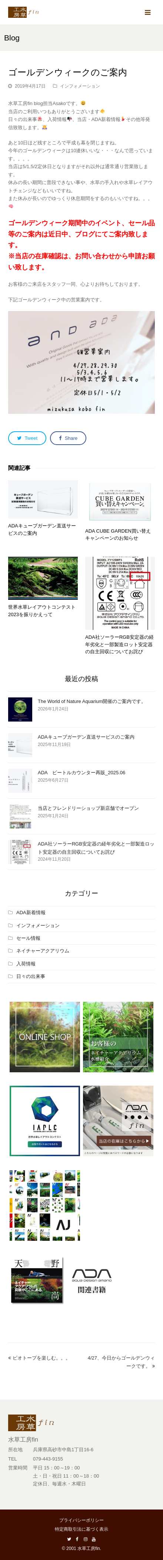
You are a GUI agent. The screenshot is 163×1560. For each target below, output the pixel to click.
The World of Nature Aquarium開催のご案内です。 (92, 701)
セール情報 (28, 938)
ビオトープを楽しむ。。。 (39, 1358)
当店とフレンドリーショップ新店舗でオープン (88, 808)
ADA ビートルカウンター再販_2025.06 (81, 772)
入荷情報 (26, 964)
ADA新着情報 (31, 912)
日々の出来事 (30, 976)
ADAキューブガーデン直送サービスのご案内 (86, 737)
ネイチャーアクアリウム (42, 951)
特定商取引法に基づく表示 (81, 1529)
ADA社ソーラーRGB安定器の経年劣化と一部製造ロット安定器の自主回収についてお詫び (119, 644)
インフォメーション (80, 86)
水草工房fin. (89, 1548)
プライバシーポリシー (81, 1520)
